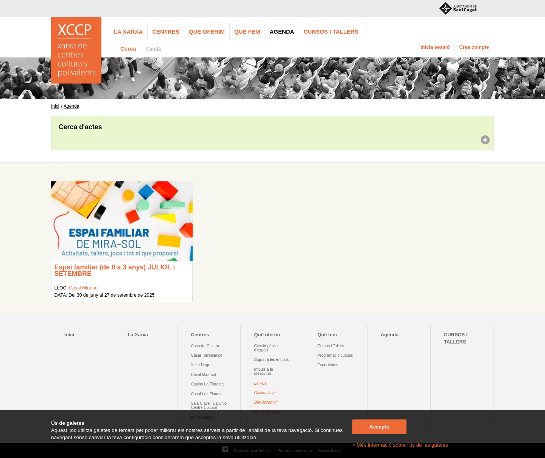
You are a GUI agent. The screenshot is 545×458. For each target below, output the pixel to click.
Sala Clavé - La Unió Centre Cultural (209, 405)
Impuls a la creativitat (263, 371)
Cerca (128, 48)
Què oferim (207, 31)
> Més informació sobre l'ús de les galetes (400, 445)
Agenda (281, 31)
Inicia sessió (435, 47)
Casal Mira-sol (83, 288)
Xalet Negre (201, 365)
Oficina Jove (265, 393)
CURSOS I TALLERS (331, 31)
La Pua (260, 383)
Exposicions (328, 365)
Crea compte (474, 47)
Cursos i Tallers (331, 346)
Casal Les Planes (206, 394)
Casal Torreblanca (206, 355)
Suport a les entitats (271, 359)
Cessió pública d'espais (267, 348)
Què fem (247, 31)
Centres (165, 31)
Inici (55, 106)
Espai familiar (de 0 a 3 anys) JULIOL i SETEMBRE (114, 270)
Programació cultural (335, 355)
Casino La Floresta (207, 384)
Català (153, 49)
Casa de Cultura (205, 346)
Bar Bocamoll (265, 402)
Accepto (379, 427)
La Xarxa (128, 31)
